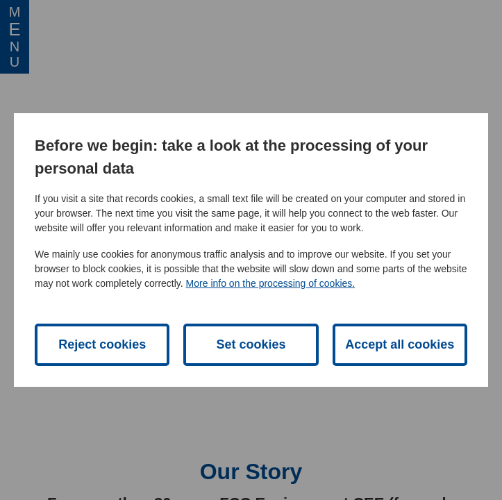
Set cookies (250, 344)
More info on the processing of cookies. (270, 283)
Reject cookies (102, 344)
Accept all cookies (399, 344)
